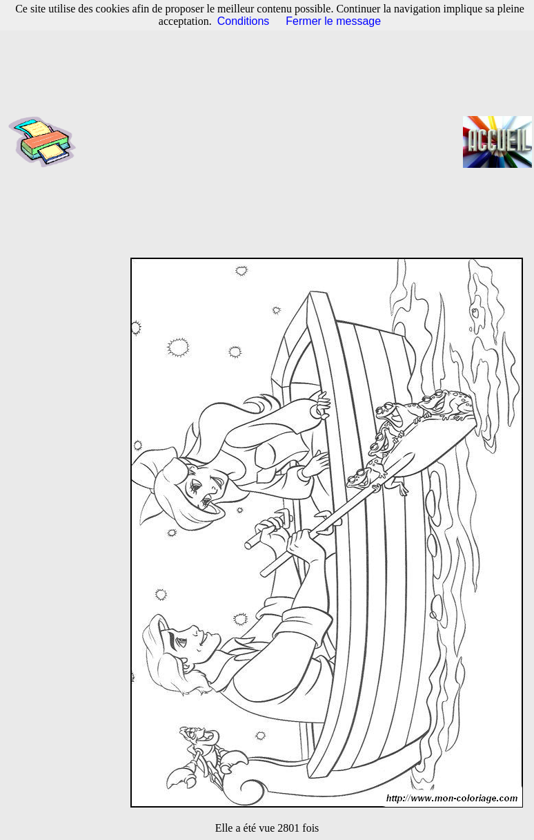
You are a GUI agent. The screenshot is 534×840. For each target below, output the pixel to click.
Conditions (243, 21)
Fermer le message (333, 21)
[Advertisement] (274, 141)
